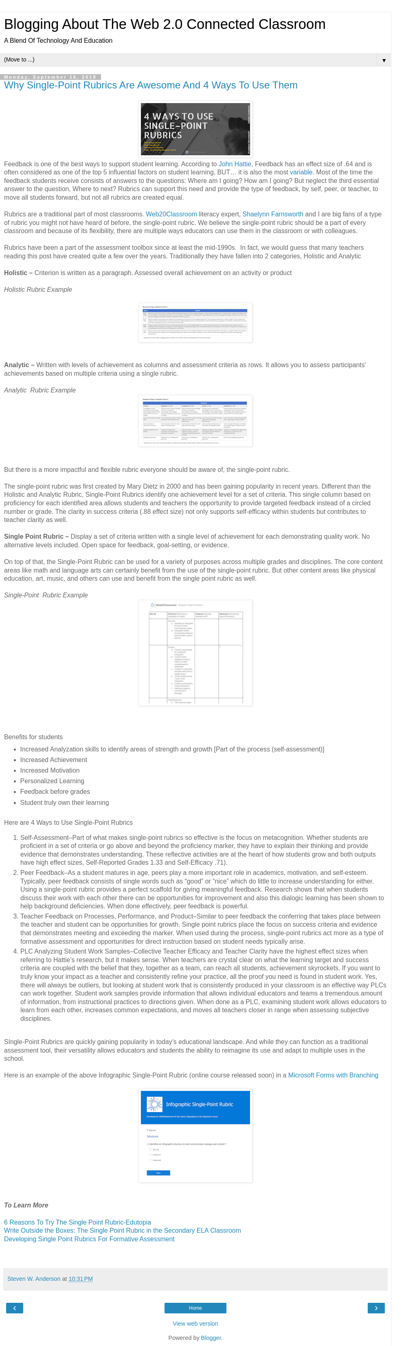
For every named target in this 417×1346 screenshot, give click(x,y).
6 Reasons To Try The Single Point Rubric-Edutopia (77, 1222)
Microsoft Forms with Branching (333, 1075)
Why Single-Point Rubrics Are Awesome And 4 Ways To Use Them (151, 84)
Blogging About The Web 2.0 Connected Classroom (165, 24)
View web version (195, 1323)
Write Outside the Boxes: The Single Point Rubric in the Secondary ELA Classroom (122, 1230)
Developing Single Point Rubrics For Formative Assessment (89, 1239)
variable (301, 172)
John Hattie (235, 164)
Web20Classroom (171, 214)
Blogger (211, 1338)
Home (195, 1308)
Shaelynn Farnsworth (273, 214)
